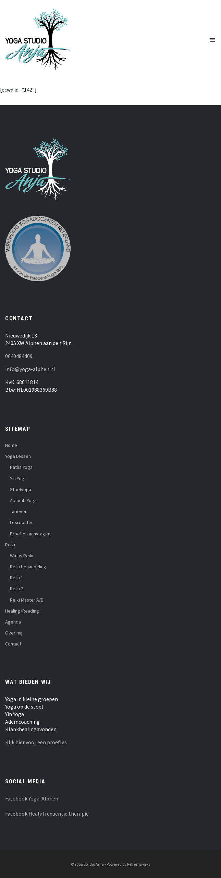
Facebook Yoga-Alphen (31, 798)
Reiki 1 (16, 577)
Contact (13, 644)
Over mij (13, 633)
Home (11, 445)
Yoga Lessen (18, 456)
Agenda (13, 622)
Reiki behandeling (28, 566)
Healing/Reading (22, 611)
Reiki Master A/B (27, 600)
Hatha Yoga (21, 467)
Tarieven (18, 511)
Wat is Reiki (21, 556)
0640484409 (19, 356)
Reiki (10, 545)
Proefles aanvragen (30, 534)
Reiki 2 (16, 588)
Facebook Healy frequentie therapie (47, 813)
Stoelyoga (20, 489)
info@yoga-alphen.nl (30, 369)
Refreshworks (138, 864)
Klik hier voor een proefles (36, 742)
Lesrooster (21, 522)
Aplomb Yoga (23, 500)
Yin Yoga (18, 478)
